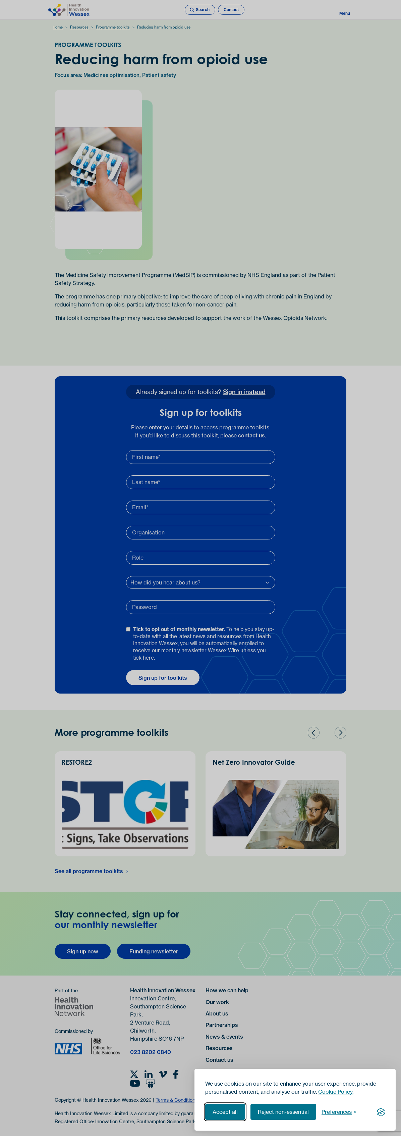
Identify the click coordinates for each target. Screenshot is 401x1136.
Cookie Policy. (335, 1091)
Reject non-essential (283, 1111)
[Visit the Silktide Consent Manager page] (381, 1112)
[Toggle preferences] (339, 1112)
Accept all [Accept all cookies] (225, 1111)
